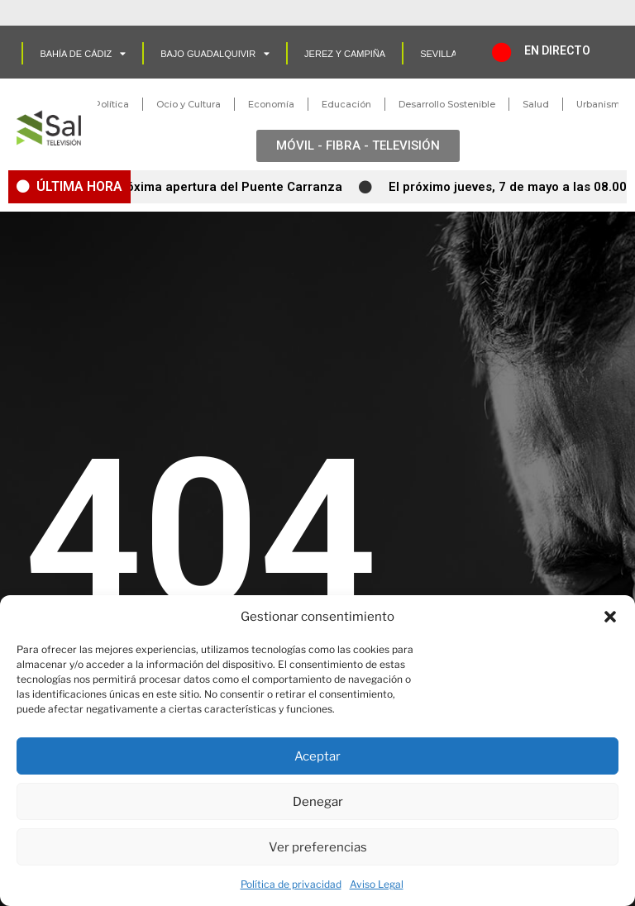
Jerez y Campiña (344, 54)
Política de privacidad (291, 884)
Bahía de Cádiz (83, 53)
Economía (271, 104)
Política (111, 104)
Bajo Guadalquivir (215, 53)
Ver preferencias (318, 847)
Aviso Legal (376, 884)
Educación (346, 104)
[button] (610, 616)
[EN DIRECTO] (502, 52)
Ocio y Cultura (188, 104)
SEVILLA (438, 54)
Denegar (318, 801)
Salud (536, 104)
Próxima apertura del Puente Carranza (231, 186)
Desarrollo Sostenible (447, 104)
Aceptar (317, 756)
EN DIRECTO (557, 50)
